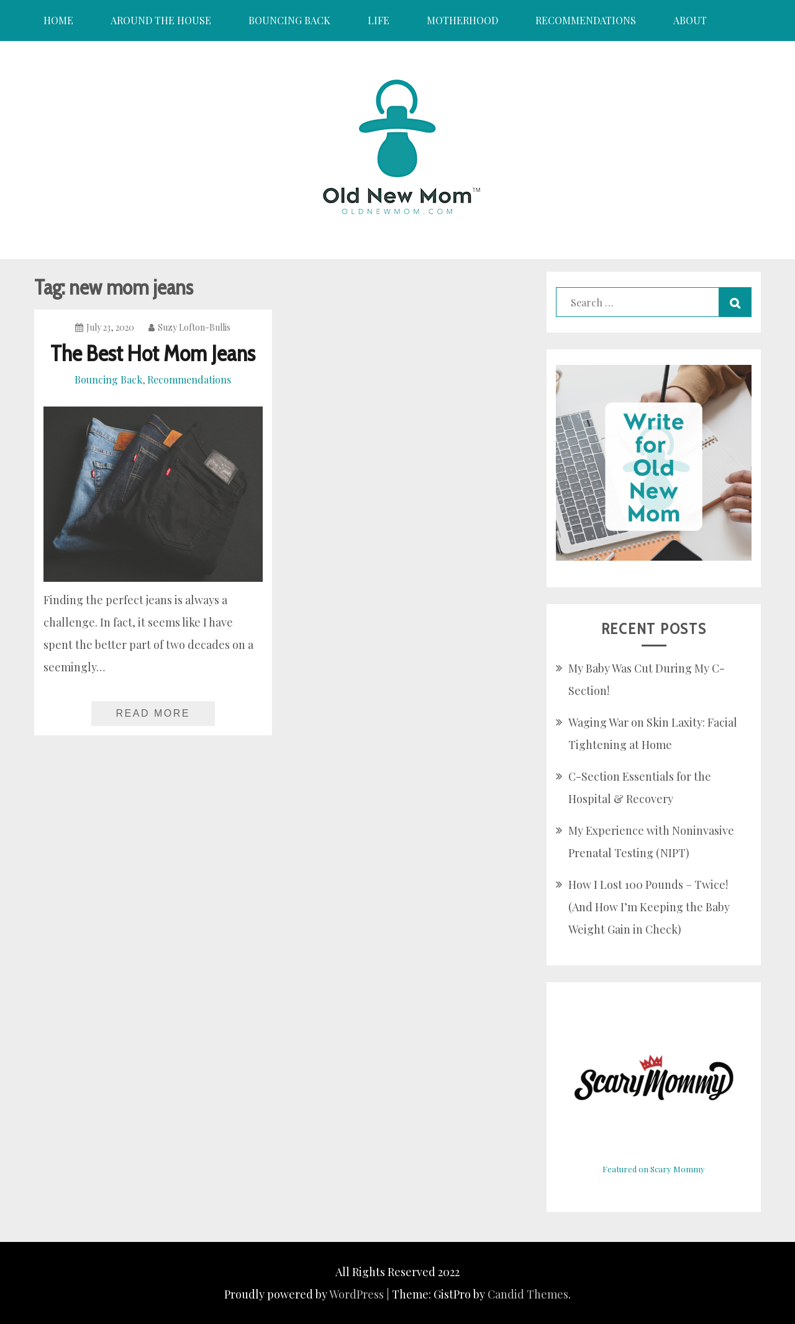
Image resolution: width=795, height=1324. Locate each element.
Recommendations (585, 20)
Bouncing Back (289, 20)
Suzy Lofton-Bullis (189, 327)
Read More (153, 713)
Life (378, 20)
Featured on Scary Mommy (653, 1169)
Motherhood (462, 20)
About (690, 20)
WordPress (356, 1294)
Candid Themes (528, 1294)
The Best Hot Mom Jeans (152, 353)
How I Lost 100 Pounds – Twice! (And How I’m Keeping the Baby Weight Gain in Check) (649, 907)
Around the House (161, 20)
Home (58, 20)
